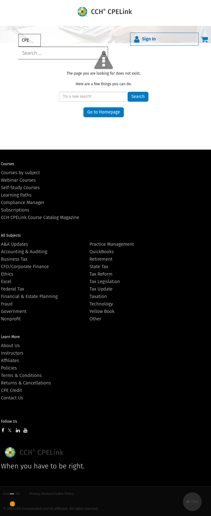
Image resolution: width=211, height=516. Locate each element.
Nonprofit (11, 319)
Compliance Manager (22, 202)
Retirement (101, 259)
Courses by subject (20, 172)
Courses (7, 164)
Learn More (10, 337)
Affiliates (10, 360)
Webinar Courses (18, 180)
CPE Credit (11, 390)
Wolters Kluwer (35, 452)
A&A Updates (14, 244)
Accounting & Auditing (24, 251)
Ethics (7, 274)
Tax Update (101, 289)
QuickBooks (102, 251)
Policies (9, 368)
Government (13, 311)
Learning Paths (16, 195)
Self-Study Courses (20, 187)
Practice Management (112, 244)
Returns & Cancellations (26, 383)
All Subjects (11, 235)
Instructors (12, 353)
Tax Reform (101, 274)
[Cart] (204, 39)
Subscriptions (15, 210)
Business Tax (14, 259)
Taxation (98, 296)
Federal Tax (12, 289)
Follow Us (9, 421)
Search (138, 96)
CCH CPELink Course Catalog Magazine (40, 217)
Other (95, 319)
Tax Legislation (105, 281)
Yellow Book (102, 311)
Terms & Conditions (21, 375)
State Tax (99, 266)
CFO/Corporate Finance (25, 266)
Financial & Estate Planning (29, 296)
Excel (6, 281)
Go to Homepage (103, 112)
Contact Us (12, 398)
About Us (10, 345)
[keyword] (63, 53)
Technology (101, 304)
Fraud (6, 304)
